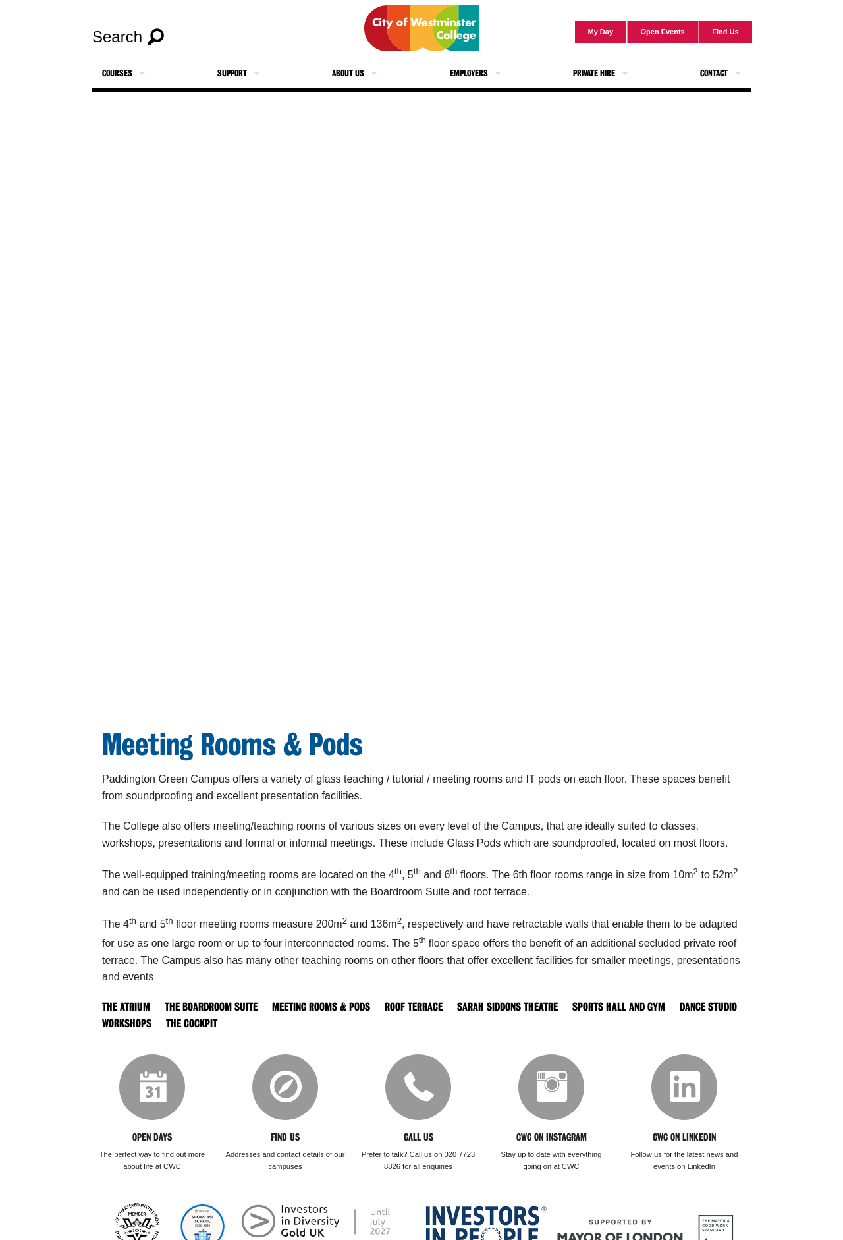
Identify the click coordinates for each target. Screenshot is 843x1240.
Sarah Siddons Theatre (507, 1007)
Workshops (126, 1023)
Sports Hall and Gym (618, 1007)
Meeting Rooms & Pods (321, 1007)
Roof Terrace (414, 1007)
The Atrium (126, 1007)
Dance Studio (708, 1007)
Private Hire (594, 73)
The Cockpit (191, 1023)
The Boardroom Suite (211, 1007)
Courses (117, 73)
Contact (714, 73)
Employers (469, 73)
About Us (348, 73)
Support (232, 73)
